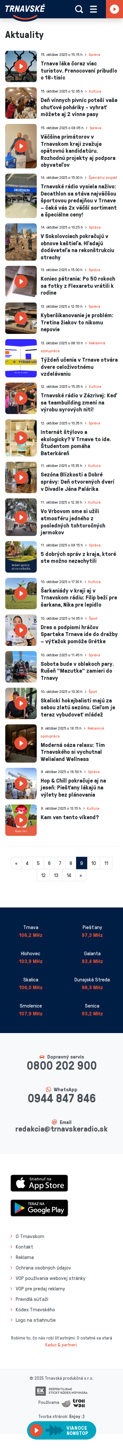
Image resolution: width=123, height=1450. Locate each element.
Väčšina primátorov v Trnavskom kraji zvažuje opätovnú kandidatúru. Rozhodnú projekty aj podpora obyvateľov (78, 150)
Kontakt (24, 1246)
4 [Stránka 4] (27, 863)
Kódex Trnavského (35, 1309)
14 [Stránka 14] (69, 875)
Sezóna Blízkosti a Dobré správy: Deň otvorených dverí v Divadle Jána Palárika (77, 481)
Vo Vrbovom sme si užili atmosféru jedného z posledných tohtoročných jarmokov (73, 521)
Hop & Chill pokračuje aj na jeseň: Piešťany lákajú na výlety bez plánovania (73, 787)
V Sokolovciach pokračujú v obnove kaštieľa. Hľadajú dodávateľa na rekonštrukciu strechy (77, 246)
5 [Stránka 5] (38, 863)
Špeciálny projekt (103, 177)
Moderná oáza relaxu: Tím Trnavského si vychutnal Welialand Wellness (73, 752)
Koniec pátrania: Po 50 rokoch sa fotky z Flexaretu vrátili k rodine (78, 285)
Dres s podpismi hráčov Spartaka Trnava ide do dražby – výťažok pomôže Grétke (79, 634)
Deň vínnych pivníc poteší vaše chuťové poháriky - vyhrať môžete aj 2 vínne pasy (79, 107)
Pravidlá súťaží (32, 1299)
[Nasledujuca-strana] (80, 875)
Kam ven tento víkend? (70, 817)
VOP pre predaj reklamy (40, 1288)
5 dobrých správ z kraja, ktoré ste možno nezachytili (78, 557)
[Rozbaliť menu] (93, 9)
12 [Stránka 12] (43, 875)
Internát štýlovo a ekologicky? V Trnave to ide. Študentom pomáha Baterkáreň (76, 442)
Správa (94, 54)
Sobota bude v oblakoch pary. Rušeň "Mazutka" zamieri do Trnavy (77, 671)
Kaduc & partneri (61, 1344)
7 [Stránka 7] (60, 863)
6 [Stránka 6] (49, 863)
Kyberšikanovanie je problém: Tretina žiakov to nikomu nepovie (77, 322)
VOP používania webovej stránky (50, 1278)
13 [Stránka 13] (56, 875)
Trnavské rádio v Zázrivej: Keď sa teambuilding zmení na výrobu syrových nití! (79, 402)
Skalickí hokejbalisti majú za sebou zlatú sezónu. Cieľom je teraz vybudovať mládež (78, 707)
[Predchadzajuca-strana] (16, 863)
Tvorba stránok (52, 1416)
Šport (93, 618)
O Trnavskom (30, 1236)
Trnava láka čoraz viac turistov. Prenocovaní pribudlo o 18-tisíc (79, 70)
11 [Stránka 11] (106, 863)
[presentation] (21, 66)
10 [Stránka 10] (93, 863)
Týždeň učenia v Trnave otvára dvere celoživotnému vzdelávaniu (79, 366)
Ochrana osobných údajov (43, 1267)
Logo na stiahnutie (36, 1319)
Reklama (25, 1257)
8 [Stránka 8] (71, 863)
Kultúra (95, 91)
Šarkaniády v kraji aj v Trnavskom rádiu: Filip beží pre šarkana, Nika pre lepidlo (79, 597)
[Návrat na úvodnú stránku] (25, 12)
